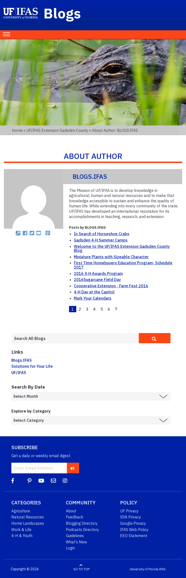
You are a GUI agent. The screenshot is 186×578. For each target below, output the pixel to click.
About (71, 510)
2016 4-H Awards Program (98, 273)
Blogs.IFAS (21, 360)
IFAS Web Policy (134, 529)
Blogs (62, 13)
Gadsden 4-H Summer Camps (101, 240)
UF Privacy (129, 510)
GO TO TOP (81, 569)
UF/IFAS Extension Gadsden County (57, 130)
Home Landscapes (27, 523)
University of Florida (144, 569)
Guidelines (75, 535)
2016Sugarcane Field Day (97, 279)
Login (70, 548)
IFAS (162, 569)
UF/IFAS (18, 372)
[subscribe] (72, 468)
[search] (154, 338)
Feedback (74, 517)
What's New (76, 541)
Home (17, 130)
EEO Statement (133, 535)
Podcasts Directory (82, 529)
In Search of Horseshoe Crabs (101, 233)
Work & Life (21, 529)
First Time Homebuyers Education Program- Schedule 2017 (123, 265)
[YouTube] (41, 480)
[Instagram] (65, 480)
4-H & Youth (21, 535)
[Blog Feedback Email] (53, 480)
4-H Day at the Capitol (94, 291)
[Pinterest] (29, 480)
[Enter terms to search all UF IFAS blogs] (75, 338)
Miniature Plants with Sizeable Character (111, 256)
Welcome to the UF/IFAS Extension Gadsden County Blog (122, 248)
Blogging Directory (82, 523)
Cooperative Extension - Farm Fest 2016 (111, 285)
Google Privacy (133, 523)
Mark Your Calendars (92, 298)
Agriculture (20, 510)
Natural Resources (27, 517)
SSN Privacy (130, 517)
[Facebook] (12, 480)
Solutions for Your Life (32, 366)
